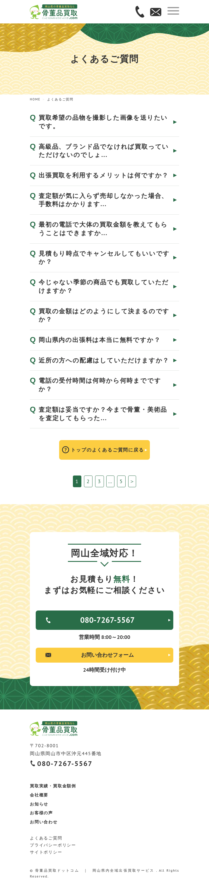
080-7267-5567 (107, 620)
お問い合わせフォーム (107, 654)
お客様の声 (41, 812)
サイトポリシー (46, 852)
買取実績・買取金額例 (53, 786)
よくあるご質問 (46, 838)
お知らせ (39, 804)
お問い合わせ (44, 822)
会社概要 (39, 795)
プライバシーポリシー (53, 845)
